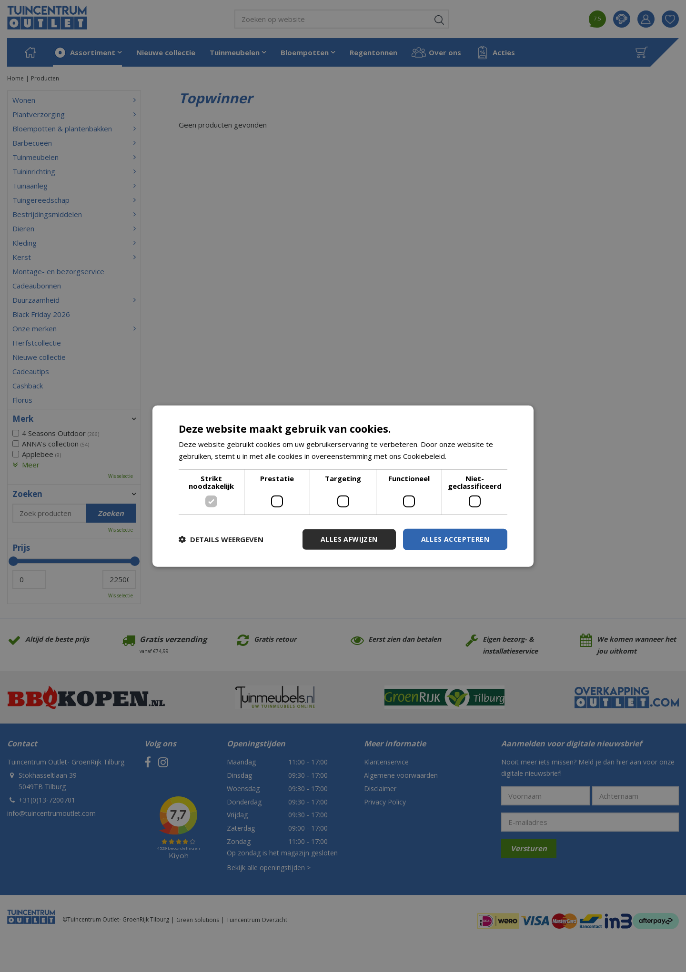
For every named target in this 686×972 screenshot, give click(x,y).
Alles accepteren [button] (455, 539)
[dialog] (343, 486)
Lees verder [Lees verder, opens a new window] (468, 456)
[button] (221, 539)
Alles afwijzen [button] (349, 539)
